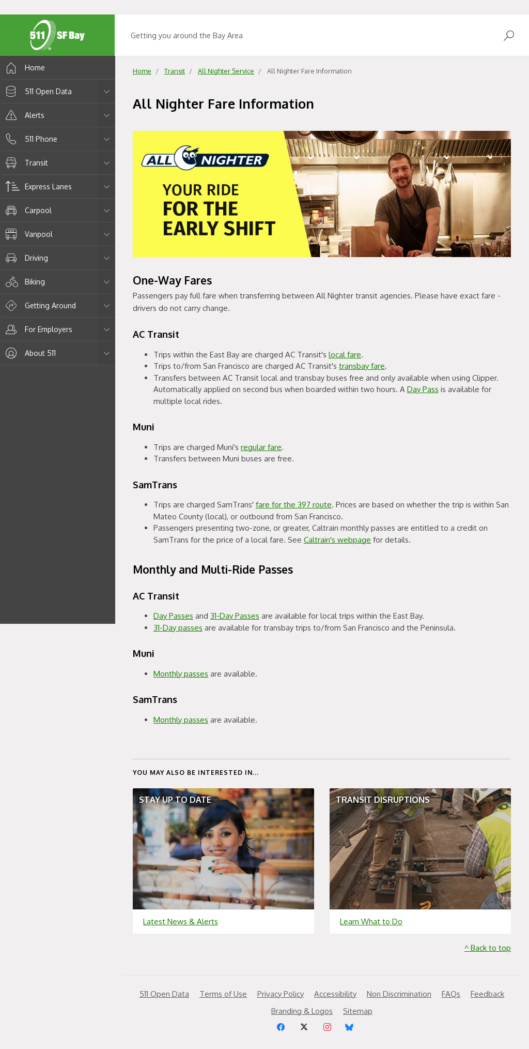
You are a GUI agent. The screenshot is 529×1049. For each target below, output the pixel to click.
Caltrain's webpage (337, 540)
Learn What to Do (371, 921)
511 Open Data (37, 91)
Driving (25, 258)
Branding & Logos (302, 1011)
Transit (25, 163)
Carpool (27, 210)
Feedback (487, 994)
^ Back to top (487, 948)
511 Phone (29, 139)
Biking (23, 282)
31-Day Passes (234, 616)
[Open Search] (509, 35)
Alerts (23, 115)
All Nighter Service (226, 71)
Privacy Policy (280, 994)
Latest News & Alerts (180, 921)
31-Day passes (178, 628)
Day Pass (423, 389)
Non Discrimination (399, 994)
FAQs (451, 994)
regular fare (261, 447)
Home (23, 67)
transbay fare (362, 366)
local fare (345, 354)
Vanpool (27, 234)
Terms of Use (223, 994)
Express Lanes (37, 186)
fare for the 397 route (294, 504)
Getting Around (39, 305)
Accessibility (335, 994)
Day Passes (173, 616)
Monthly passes (180, 674)
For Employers (37, 329)
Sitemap (357, 1011)
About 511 (29, 353)
